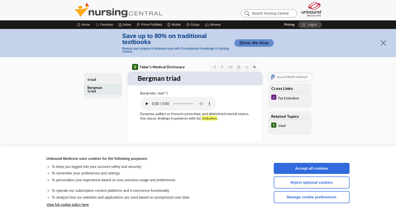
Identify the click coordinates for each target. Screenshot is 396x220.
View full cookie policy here (67, 205)
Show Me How (254, 43)
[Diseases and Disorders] (290, 97)
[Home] (83, 24)
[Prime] (149, 24)
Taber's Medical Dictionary (158, 67)
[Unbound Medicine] (312, 9)
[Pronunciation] (178, 104)
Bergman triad (94, 89)
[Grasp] (193, 24)
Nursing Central (137, 10)
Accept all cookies (311, 168)
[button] (213, 24)
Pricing (289, 24)
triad (91, 79)
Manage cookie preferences (312, 197)
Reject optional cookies (311, 182)
